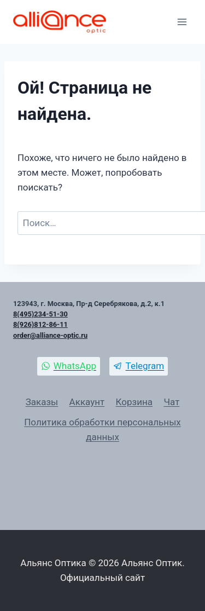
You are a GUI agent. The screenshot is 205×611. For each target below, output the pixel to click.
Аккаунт (87, 401)
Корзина (134, 401)
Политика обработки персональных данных (102, 429)
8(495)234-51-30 (40, 314)
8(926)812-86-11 (40, 324)
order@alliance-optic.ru (50, 335)
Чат (171, 401)
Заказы (42, 401)
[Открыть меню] (182, 21)
